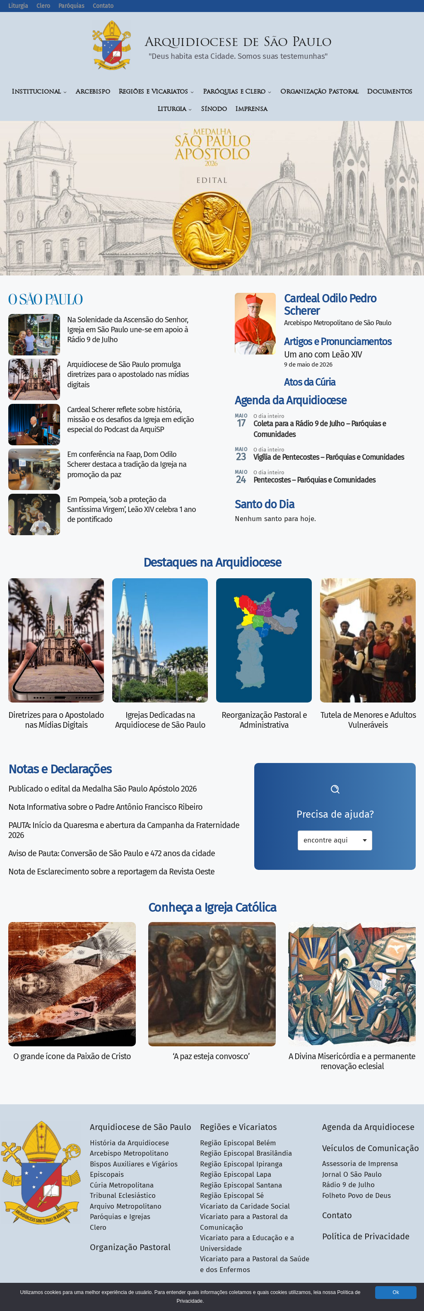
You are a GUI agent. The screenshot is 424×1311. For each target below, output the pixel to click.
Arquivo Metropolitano (125, 1206)
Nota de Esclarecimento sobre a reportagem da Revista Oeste (111, 871)
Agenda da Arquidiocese (290, 400)
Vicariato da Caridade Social (245, 1206)
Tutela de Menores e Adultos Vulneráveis (368, 720)
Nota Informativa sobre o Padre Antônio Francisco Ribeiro (105, 807)
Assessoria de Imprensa (360, 1163)
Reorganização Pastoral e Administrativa (264, 720)
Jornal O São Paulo (352, 1174)
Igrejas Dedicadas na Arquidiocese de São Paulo (160, 720)
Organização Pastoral (319, 92)
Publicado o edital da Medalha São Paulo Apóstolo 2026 (102, 789)
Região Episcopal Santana (241, 1185)
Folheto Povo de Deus (356, 1195)
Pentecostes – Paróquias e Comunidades (314, 480)
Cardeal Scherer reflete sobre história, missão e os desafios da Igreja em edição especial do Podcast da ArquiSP (130, 420)
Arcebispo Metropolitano (129, 1153)
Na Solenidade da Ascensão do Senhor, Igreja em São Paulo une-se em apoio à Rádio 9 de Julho (127, 330)
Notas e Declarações (59, 769)
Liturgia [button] (175, 109)
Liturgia (18, 6)
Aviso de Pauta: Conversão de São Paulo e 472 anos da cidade (111, 853)
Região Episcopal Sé (232, 1195)
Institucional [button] (39, 92)
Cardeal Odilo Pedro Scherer (330, 305)
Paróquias (71, 6)
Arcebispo (93, 92)
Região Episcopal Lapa (235, 1174)
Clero (43, 6)
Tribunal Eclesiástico (123, 1195)
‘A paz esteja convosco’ (212, 1056)
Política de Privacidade (366, 1236)
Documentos (389, 92)
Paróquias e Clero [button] (237, 92)
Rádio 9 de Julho (348, 1185)
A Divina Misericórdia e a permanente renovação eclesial (352, 1061)
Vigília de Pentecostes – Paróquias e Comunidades (328, 457)
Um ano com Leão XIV (323, 354)
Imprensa (251, 109)
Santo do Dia (264, 504)
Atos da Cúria (309, 382)
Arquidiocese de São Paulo (238, 42)
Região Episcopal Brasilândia (246, 1153)
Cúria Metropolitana (122, 1185)
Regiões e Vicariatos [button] (156, 92)
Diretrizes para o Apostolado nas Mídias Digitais (56, 720)
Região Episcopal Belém (238, 1143)
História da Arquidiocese (129, 1143)
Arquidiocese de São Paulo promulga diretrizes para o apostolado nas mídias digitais (128, 374)
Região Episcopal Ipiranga (241, 1164)
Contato (103, 6)
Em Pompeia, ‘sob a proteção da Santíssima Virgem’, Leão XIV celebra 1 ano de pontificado (131, 509)
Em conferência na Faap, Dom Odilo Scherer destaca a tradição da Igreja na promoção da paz (126, 464)
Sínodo (214, 109)
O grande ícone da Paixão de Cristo (72, 1056)
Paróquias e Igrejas (120, 1216)
